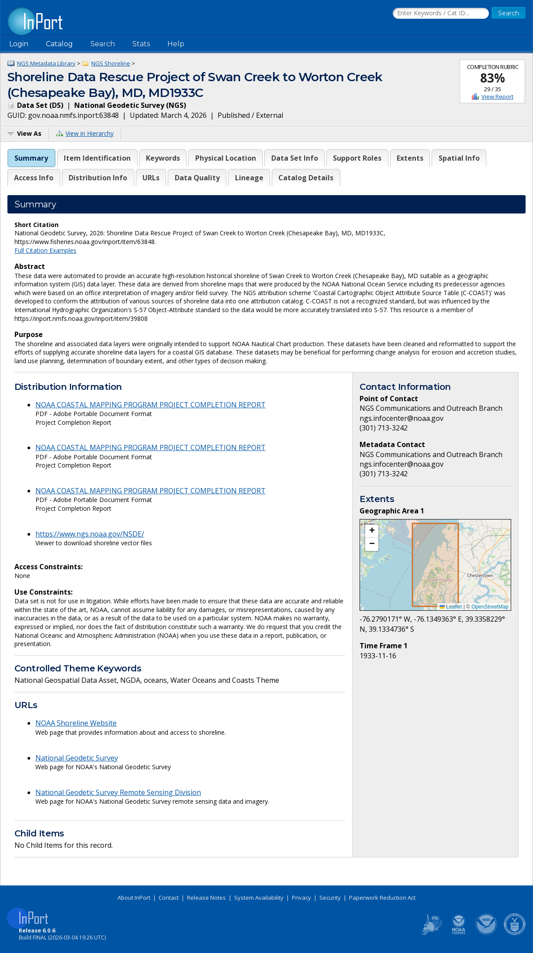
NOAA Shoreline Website (76, 723)
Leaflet (451, 607)
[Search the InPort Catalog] (441, 13)
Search (102, 44)
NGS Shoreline (110, 63)
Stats (141, 44)
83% (492, 77)
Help (175, 44)
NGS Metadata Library (46, 63)
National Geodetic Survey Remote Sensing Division (118, 792)
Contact (169, 897)
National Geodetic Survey (76, 758)
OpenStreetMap (490, 607)
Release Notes (206, 897)
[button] (371, 531)
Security (330, 897)
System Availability (259, 897)
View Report (497, 96)
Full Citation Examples (45, 250)
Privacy (301, 897)
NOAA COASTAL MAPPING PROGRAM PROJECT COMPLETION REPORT (150, 404)
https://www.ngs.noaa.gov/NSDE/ (89, 534)
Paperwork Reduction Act (382, 897)
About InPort (134, 897)
